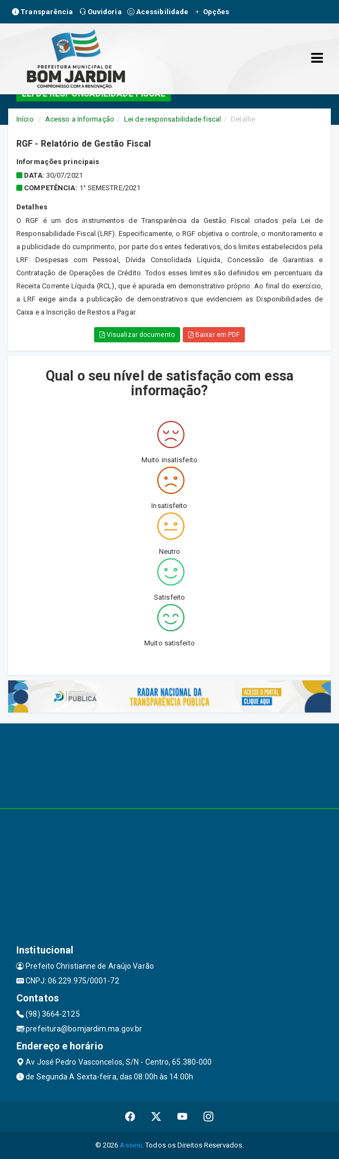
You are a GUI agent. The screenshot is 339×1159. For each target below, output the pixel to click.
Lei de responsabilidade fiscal (172, 119)
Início (25, 119)
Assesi (131, 1145)
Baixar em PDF (214, 335)
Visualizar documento (137, 335)
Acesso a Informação (79, 119)
